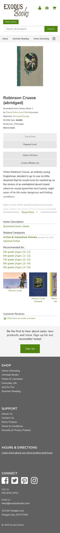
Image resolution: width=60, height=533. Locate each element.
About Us (7, 414)
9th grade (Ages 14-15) (17, 267)
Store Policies (9, 422)
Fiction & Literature (12, 379)
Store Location (10, 22)
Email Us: (6, 499)
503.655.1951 (10, 493)
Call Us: (5, 489)
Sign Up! (30, 348)
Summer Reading (21, 38)
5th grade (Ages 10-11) (17, 252)
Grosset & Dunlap (21, 116)
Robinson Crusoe (15, 290)
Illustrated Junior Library (16, 226)
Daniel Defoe (12, 112)
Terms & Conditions (12, 426)
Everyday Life (9, 383)
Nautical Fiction (11, 241)
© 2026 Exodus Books (13, 524)
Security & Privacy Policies (16, 430)
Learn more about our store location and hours (27, 453)
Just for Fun (8, 387)
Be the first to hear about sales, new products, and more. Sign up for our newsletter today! (30, 335)
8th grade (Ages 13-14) (17, 263)
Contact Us (8, 418)
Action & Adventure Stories (28, 237)
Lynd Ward (24, 112)
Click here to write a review (21, 318)
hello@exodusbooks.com (16, 503)
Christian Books (10, 375)
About (5, 38)
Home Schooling (41, 38)
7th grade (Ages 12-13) (17, 259)
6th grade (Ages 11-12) (17, 256)
